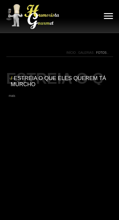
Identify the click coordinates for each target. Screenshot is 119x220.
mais (12, 95)
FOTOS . (102, 52)
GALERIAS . (87, 52)
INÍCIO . (72, 52)
